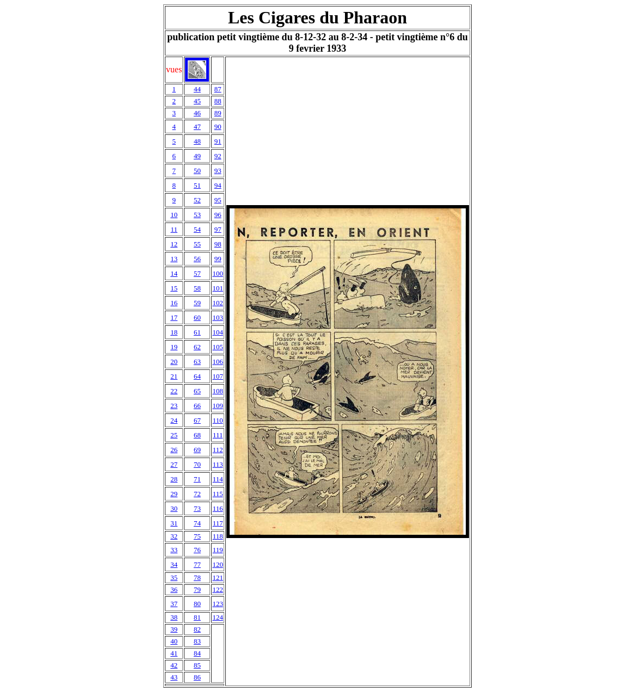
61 (197, 332)
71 (197, 479)
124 (217, 617)
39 (173, 629)
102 (217, 303)
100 (217, 273)
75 (197, 536)
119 (218, 550)
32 (173, 536)
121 (217, 577)
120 (217, 564)
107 (217, 376)
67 (197, 420)
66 (197, 405)
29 (173, 494)
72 (197, 494)
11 (173, 229)
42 (173, 665)
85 (197, 665)
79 (197, 589)
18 (173, 332)
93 (217, 170)
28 (173, 479)
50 (197, 170)
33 (173, 550)
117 (218, 523)
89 (217, 113)
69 (197, 450)
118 (218, 536)
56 (197, 259)
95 (217, 200)
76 (197, 550)
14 (173, 273)
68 (197, 435)
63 (197, 361)
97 (217, 229)
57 (197, 273)
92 (217, 156)
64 (197, 376)
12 (173, 244)
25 (173, 435)
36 (173, 589)
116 (218, 508)
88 (217, 101)
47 (197, 126)
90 (217, 126)
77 (197, 564)
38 (173, 617)
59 (197, 303)
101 (217, 288)
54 (197, 229)
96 (217, 215)
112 (218, 450)
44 (197, 89)
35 (173, 577)
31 (173, 523)
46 (197, 113)
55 (197, 244)
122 (217, 589)
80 (197, 604)
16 (173, 303)
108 (217, 391)
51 (197, 185)
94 (217, 185)
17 (173, 317)
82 (197, 629)
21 (173, 376)
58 (197, 288)
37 (173, 604)
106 (217, 361)
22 (173, 391)
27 (173, 464)
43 (173, 677)
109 (217, 405)
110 (218, 420)
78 (197, 577)
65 (197, 391)
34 (173, 564)
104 (217, 332)
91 (217, 141)
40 (173, 641)
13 (173, 259)
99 (217, 259)
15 (173, 288)
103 (217, 317)
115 (218, 494)
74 (197, 523)
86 (197, 677)
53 (197, 215)
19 (173, 347)
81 (197, 617)
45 (197, 101)
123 (217, 604)
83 (197, 641)
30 (173, 508)
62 (197, 347)
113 (218, 464)
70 (197, 464)
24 (173, 420)
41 (173, 653)
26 (173, 450)
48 (197, 141)
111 (218, 435)
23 (173, 405)
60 (197, 317)
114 (218, 479)
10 (173, 215)
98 (217, 244)
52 (197, 200)
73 (197, 508)
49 (197, 156)
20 (173, 361)
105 (217, 347)
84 (197, 653)
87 (217, 89)
